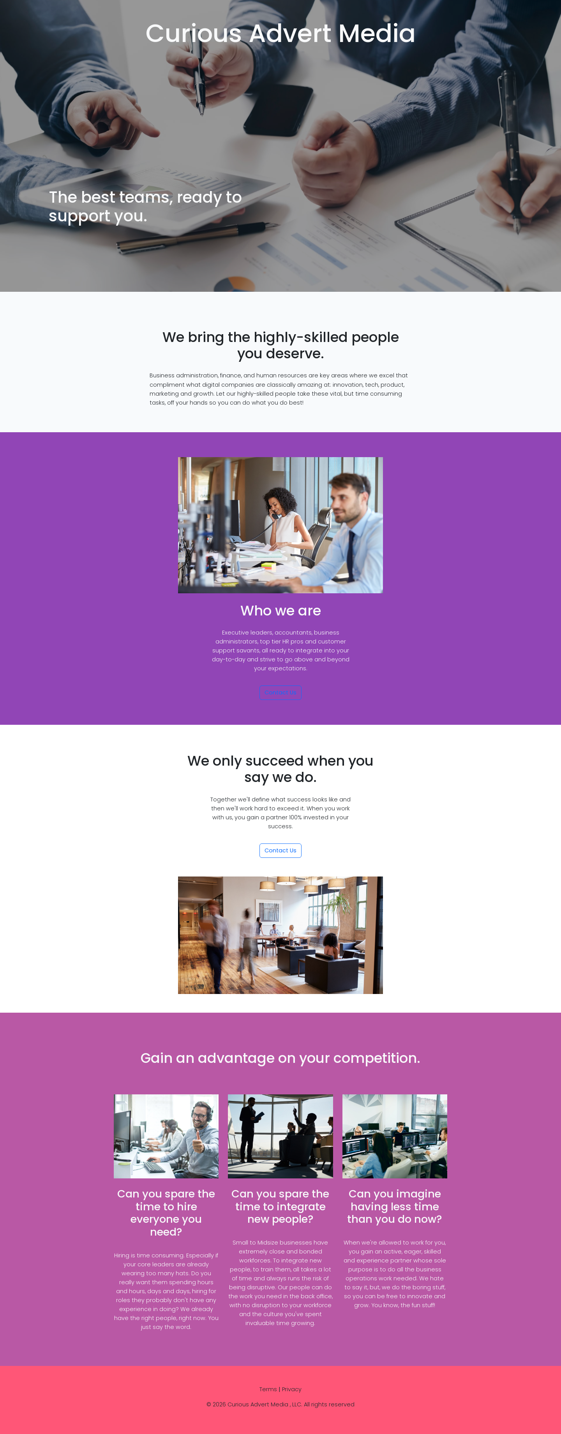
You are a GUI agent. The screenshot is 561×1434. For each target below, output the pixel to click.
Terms (268, 1389)
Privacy (292, 1389)
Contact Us (280, 692)
